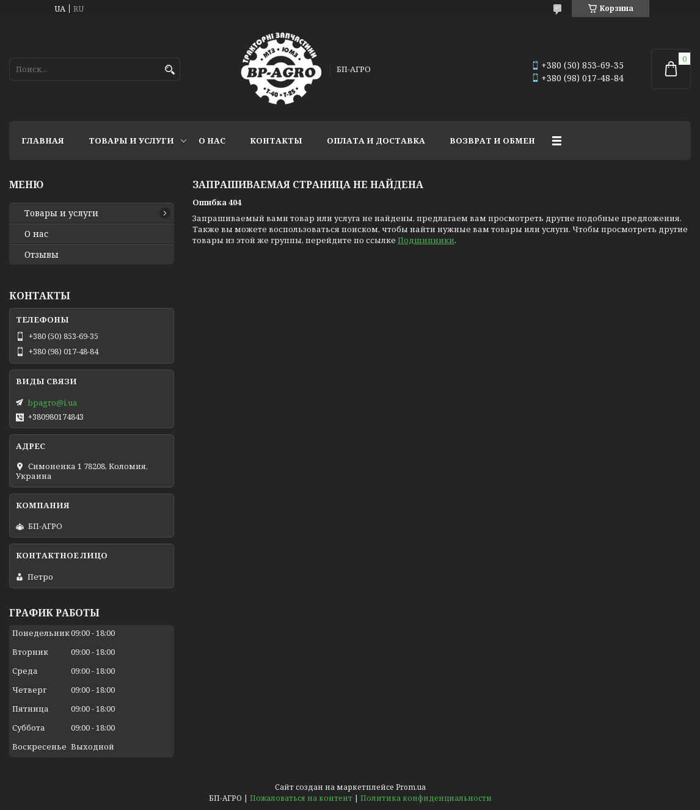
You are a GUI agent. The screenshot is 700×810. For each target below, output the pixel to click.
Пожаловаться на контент (301, 798)
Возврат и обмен (492, 140)
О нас (212, 140)
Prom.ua (411, 787)
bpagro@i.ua (52, 402)
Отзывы (41, 254)
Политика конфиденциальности (426, 798)
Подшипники (426, 240)
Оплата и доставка (376, 140)
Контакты (276, 140)
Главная (42, 140)
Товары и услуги (131, 140)
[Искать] (169, 70)
